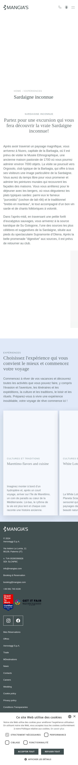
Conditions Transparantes (15, 707)
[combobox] (69, 716)
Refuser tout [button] (52, 751)
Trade (6, 652)
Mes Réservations (11, 632)
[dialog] (39, 738)
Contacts (7, 673)
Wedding (7, 686)
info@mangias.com (12, 568)
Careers (7, 680)
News (6, 666)
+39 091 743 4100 (12, 589)
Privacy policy (9, 700)
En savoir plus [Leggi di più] (57, 728)
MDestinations (10, 659)
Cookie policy (9, 693)
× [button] (74, 716)
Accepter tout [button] (26, 751)
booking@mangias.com (14, 582)
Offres (6, 639)
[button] (39, 759)
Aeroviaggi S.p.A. (11, 645)
